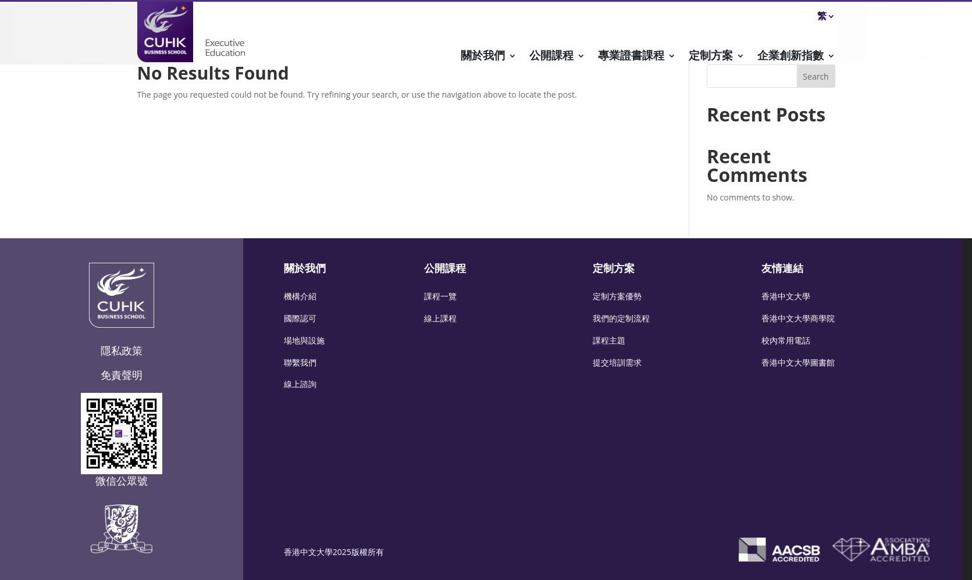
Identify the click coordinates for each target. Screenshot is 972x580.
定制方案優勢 (617, 296)
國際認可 (300, 318)
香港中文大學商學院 (798, 318)
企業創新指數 (790, 57)
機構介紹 (300, 296)
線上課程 (440, 318)
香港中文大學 (785, 296)
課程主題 (609, 340)
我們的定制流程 (621, 318)
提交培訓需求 (617, 362)
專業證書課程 (631, 57)
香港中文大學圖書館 (798, 362)
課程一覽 (440, 296)
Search (815, 76)
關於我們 (483, 57)
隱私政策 (122, 350)
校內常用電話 (785, 340)
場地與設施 (304, 340)
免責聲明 (122, 375)
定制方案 (711, 57)
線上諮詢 (300, 383)
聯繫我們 (300, 362)
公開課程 (551, 57)
